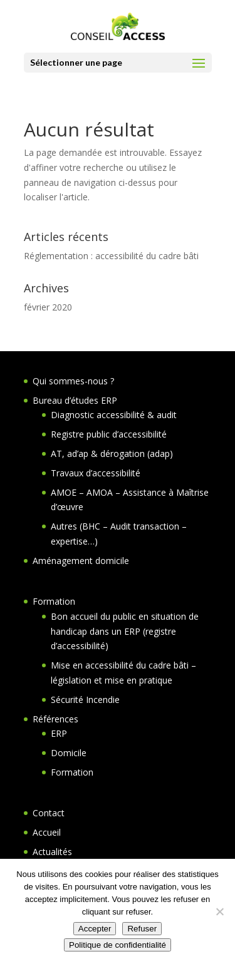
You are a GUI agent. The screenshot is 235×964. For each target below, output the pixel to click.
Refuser (142, 928)
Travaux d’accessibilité (95, 473)
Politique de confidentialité (117, 945)
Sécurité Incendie (85, 699)
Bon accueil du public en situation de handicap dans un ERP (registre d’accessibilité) (125, 631)
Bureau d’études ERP (75, 400)
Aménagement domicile (81, 561)
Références (55, 719)
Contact (49, 813)
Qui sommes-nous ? (73, 381)
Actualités (52, 852)
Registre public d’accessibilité (109, 434)
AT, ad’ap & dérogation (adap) (112, 453)
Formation (54, 601)
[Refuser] (219, 911)
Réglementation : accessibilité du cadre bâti (111, 256)
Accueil (47, 832)
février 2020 (48, 307)
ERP (59, 733)
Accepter (95, 928)
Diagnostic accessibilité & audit (114, 415)
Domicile (68, 753)
